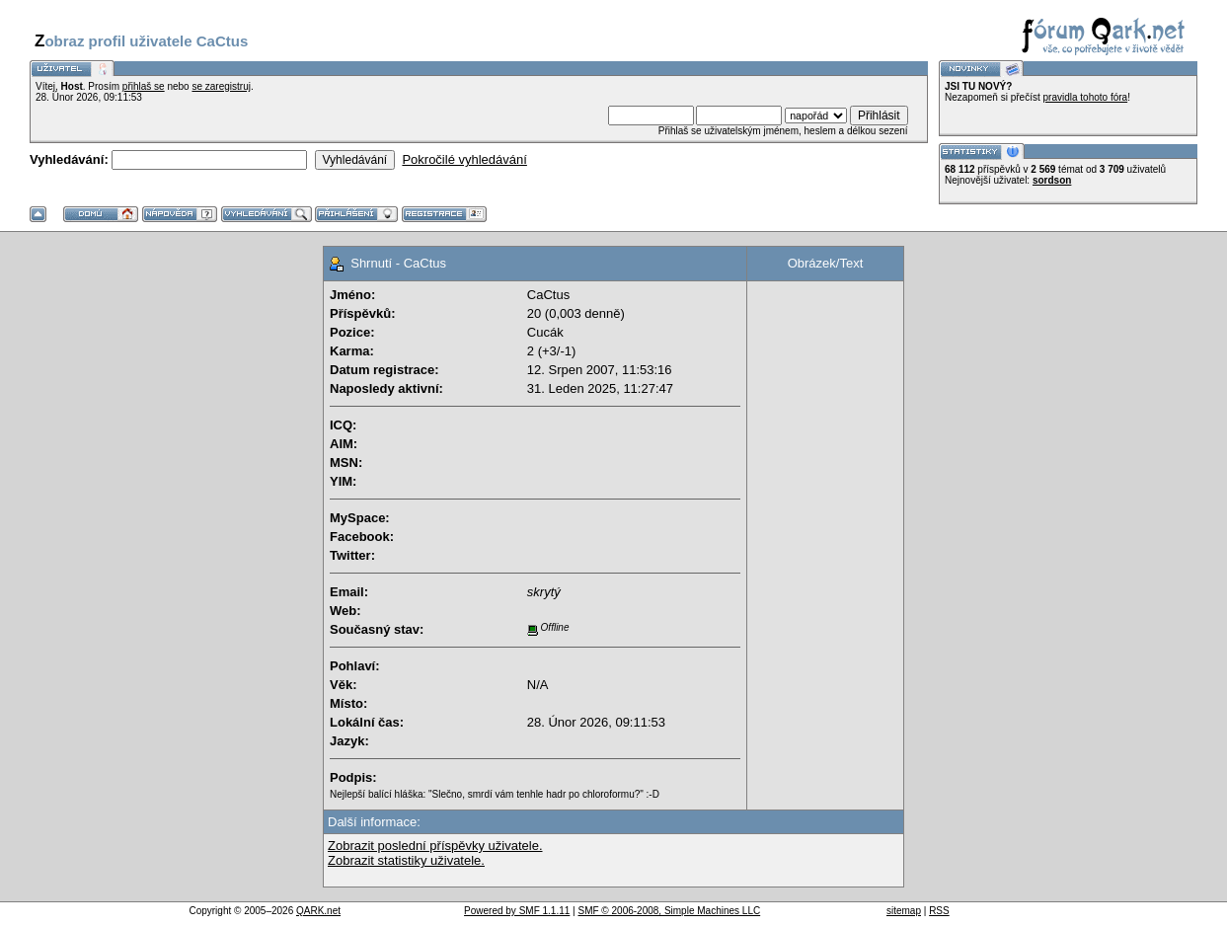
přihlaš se (143, 86)
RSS (939, 910)
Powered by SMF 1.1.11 (517, 910)
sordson (1052, 180)
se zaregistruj (221, 86)
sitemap (903, 910)
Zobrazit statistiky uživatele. (406, 860)
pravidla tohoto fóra (1085, 97)
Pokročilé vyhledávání (464, 159)
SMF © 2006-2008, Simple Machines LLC (668, 910)
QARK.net (318, 910)
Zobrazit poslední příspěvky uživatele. (435, 845)
